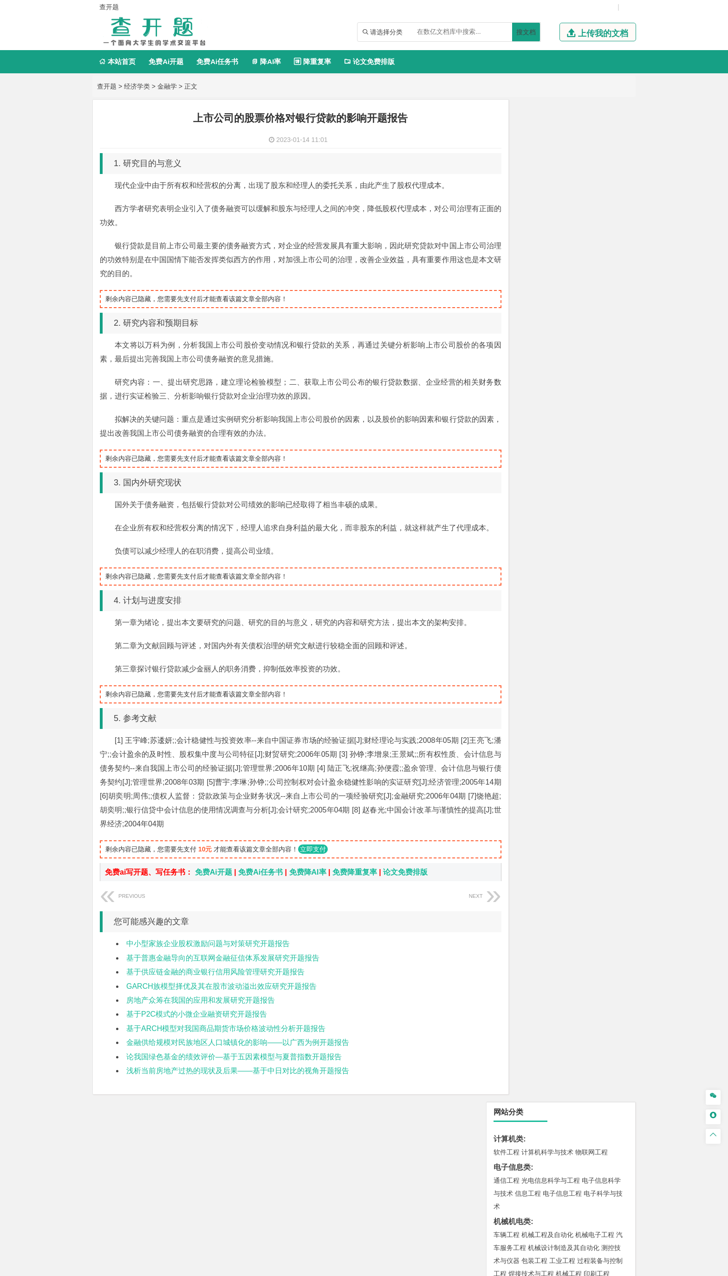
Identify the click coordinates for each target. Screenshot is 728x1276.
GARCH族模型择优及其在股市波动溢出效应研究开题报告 (221, 1000)
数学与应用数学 (585, 338)
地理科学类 (512, 736)
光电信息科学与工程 (550, 178)
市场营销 (507, 434)
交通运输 (507, 558)
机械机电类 (512, 219)
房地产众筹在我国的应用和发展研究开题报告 (200, 1014)
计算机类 (508, 137)
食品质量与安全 (516, 927)
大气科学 (521, 762)
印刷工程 (597, 271)
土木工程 (534, 695)
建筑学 (503, 708)
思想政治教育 (513, 1023)
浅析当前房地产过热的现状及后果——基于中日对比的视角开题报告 (237, 1085)
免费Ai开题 (166, 61)
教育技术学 (595, 488)
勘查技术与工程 (537, 858)
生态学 (518, 1051)
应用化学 (554, 914)
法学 (500, 530)
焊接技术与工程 (531, 271)
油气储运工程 (596, 312)
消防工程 (603, 845)
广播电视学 (565, 501)
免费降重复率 (354, 886)
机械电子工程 (594, 232)
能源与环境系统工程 (557, 351)
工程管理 (582, 708)
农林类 (505, 1038)
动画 (617, 969)
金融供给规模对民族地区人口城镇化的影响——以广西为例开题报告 (237, 1056)
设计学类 (508, 956)
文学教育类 (512, 475)
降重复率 (312, 61)
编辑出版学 (546, 488)
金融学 (167, 86)
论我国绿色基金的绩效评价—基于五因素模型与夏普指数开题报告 (234, 1071)
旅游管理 (521, 460)
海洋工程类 (512, 640)
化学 (564, 940)
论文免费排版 (369, 61)
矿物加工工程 (513, 845)
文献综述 (508, 1097)
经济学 (600, 393)
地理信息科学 (513, 749)
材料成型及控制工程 (570, 586)
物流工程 (507, 886)
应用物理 (534, 299)
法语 (570, 488)
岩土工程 (507, 695)
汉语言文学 (600, 501)
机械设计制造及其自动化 (563, 245)
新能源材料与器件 (534, 612)
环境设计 (507, 969)
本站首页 (117, 61)
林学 (500, 1051)
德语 (540, 501)
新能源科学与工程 (534, 338)
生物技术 (610, 914)
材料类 (505, 573)
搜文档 (526, 32)
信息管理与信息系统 (578, 434)
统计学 (572, 325)
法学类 (505, 517)
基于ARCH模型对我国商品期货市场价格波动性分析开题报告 (225, 1042)
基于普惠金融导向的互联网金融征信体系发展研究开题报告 (222, 972)
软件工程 (507, 150)
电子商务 (554, 393)
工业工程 (562, 258)
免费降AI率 (307, 886)
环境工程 (507, 803)
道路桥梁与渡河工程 (550, 558)
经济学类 (137, 86)
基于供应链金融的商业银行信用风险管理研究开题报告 (215, 986)
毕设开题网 (345, 1265)
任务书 (505, 1128)
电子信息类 (512, 165)
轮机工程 (562, 312)
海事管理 (507, 653)
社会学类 (508, 1010)
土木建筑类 (512, 682)
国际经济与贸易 (516, 393)
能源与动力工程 (572, 299)
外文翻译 (508, 1112)
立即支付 (313, 863)
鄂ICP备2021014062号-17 (403, 1265)
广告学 (503, 488)
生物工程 (543, 940)
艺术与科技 (550, 982)
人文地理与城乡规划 (563, 749)
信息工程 (528, 191)
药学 (547, 927)
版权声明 (484, 1179)
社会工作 (547, 1023)
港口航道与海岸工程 (550, 653)
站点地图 (457, 1265)
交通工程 (595, 558)
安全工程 (547, 845)
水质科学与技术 (572, 803)
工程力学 (507, 299)
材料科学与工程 (516, 586)
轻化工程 (515, 940)
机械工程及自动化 (547, 232)
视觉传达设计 (513, 982)
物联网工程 (591, 150)
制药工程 (582, 914)
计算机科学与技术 (547, 150)
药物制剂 (569, 927)
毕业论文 (508, 1082)
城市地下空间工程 (547, 721)
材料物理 (534, 599)
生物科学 (585, 940)
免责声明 (533, 1179)
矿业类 (505, 832)
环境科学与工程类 (523, 790)
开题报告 (508, 1066)
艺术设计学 (537, 969)
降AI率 (266, 61)
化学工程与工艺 (516, 914)
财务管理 (534, 434)
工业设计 (597, 969)
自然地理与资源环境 (565, 762)
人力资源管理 (590, 447)
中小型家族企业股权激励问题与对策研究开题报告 (208, 957)
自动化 (537, 312)
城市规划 (507, 721)
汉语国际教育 (513, 501)
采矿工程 (575, 845)
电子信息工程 (562, 191)
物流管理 (534, 886)
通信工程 (507, 178)
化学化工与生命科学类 (531, 901)
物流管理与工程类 (523, 873)
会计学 (518, 447)
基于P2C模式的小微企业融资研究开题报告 (196, 1028)
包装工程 (534, 258)
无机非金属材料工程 (578, 599)
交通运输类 (512, 545)
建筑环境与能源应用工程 (585, 695)
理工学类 (508, 286)
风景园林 (582, 982)
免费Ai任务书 (217, 61)
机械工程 (569, 271)
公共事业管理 (549, 447)
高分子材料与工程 (588, 612)
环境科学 (534, 803)
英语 (521, 488)
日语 (619, 488)
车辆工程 (507, 232)
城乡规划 (610, 708)
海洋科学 (515, 666)
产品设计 (569, 969)
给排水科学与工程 (541, 708)
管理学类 (508, 421)
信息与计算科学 (537, 325)
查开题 (107, 86)
